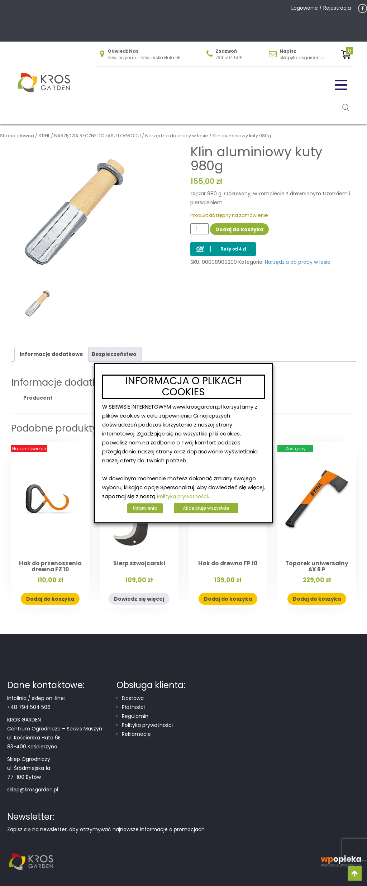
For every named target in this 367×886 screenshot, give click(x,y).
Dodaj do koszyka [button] (50, 598)
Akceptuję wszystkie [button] (206, 508)
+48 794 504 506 (29, 707)
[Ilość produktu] (199, 228)
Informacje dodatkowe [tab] (51, 354)
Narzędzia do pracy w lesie (176, 135)
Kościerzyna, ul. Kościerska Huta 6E (144, 57)
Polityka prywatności (147, 725)
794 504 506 (229, 57)
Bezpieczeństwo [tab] (114, 354)
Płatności (133, 707)
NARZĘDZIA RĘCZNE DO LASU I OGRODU (97, 135)
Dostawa (133, 698)
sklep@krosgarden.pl (302, 57)
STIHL (44, 135)
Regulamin (135, 716)
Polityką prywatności (182, 496)
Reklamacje (136, 734)
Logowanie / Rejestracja (321, 7)
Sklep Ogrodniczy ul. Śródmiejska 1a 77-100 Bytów (28, 768)
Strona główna (17, 135)
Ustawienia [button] (145, 508)
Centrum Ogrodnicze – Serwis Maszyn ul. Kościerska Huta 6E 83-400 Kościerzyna (54, 737)
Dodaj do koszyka (239, 229)
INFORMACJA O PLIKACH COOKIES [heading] (183, 387)
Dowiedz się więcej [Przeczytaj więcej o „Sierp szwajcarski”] (139, 598)
